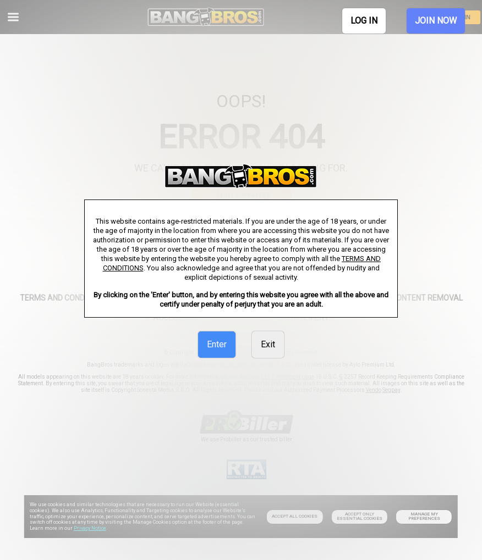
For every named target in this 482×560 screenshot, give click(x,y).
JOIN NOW (436, 20)
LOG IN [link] (363, 20)
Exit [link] (268, 344)
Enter (217, 344)
